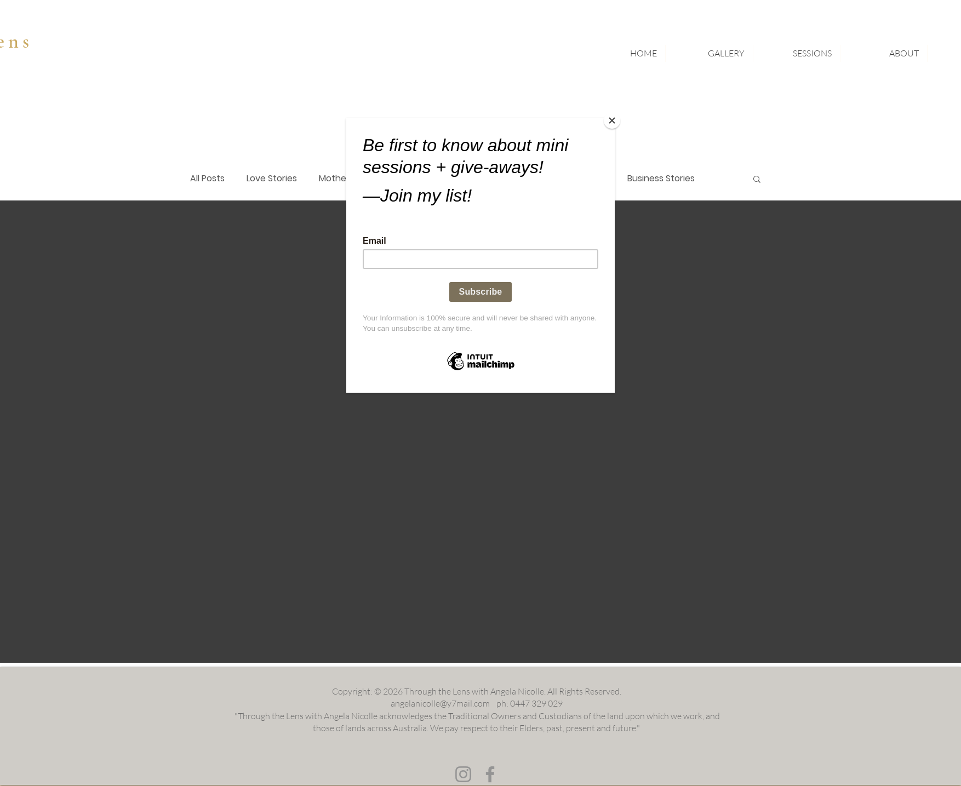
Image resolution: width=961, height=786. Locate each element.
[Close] (612, 120)
